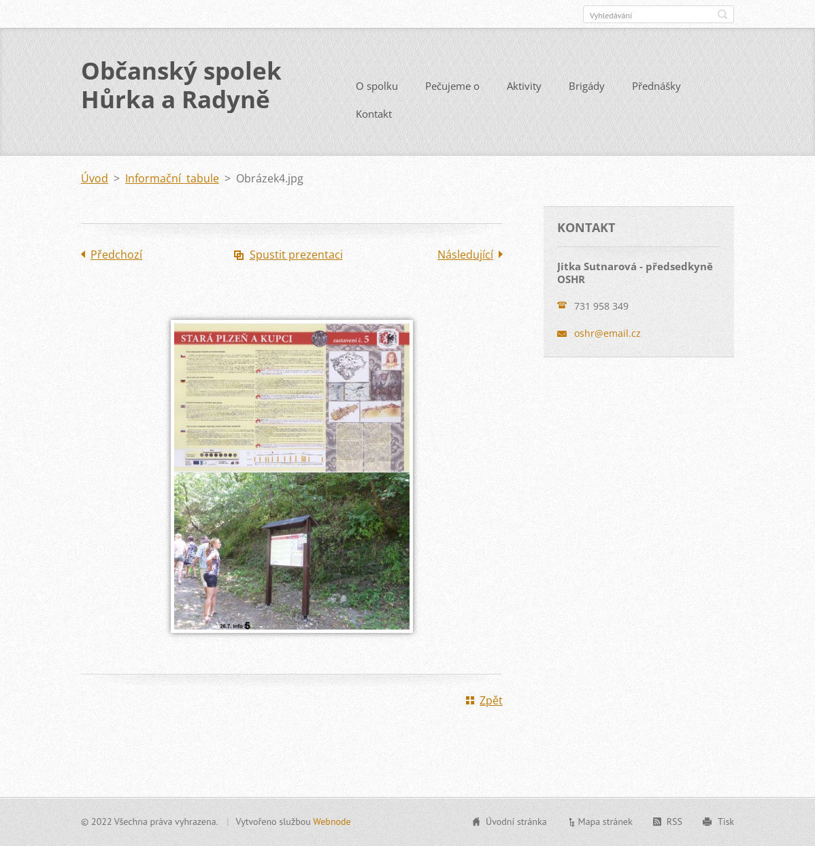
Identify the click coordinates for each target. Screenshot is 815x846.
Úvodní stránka (516, 821)
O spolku (377, 86)
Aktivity (524, 86)
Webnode (331, 821)
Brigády (587, 86)
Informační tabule (172, 178)
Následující (465, 254)
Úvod (94, 178)
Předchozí (116, 254)
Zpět (491, 700)
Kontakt (374, 113)
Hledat (722, 14)
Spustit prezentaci (296, 254)
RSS (674, 821)
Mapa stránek (605, 821)
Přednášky (656, 86)
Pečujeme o (452, 86)
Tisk (726, 821)
